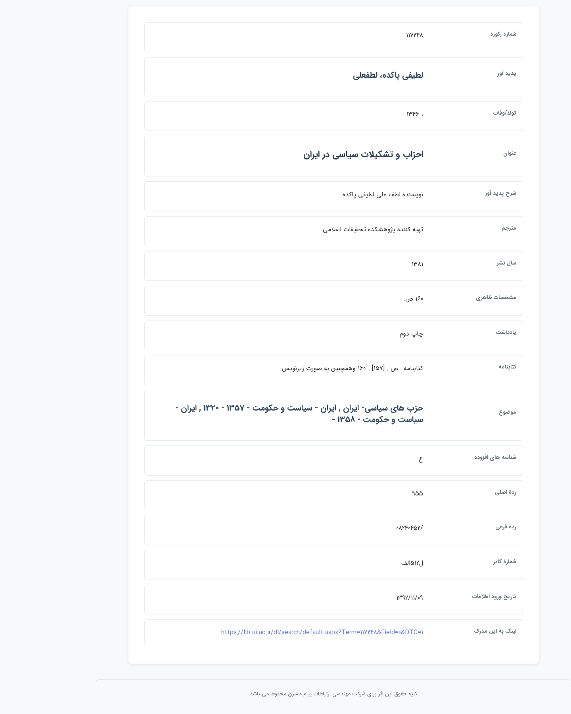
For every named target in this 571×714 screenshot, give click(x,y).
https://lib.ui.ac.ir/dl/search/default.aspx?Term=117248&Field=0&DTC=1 (274, 632)
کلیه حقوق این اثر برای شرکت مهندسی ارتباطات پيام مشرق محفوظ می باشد (285, 693)
